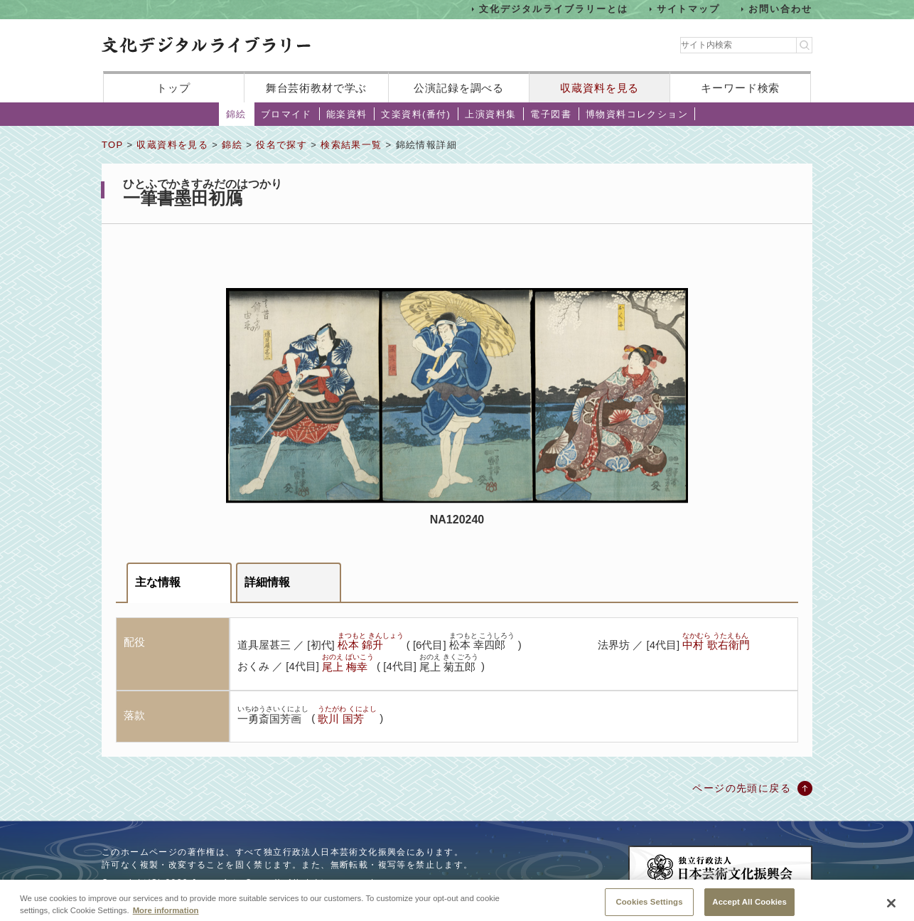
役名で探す (281, 144)
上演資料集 (490, 114)
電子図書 (550, 114)
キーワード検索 (740, 88)
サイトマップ (689, 9)
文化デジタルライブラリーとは (553, 9)
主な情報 (158, 582)
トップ (173, 88)
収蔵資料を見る (599, 88)
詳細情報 (267, 582)
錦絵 (236, 114)
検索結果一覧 (351, 144)
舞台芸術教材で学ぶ (316, 88)
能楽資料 (346, 114)
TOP (112, 144)
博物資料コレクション (637, 114)
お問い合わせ (780, 9)
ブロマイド (286, 114)
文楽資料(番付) (416, 114)
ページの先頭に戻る (741, 788)
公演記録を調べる (459, 88)
